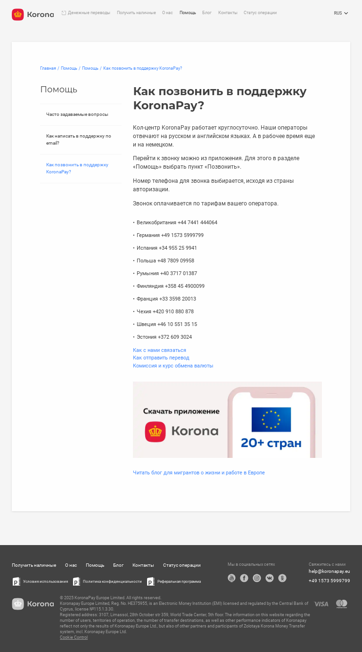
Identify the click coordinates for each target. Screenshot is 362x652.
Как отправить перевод (161, 358)
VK (269, 578)
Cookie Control (74, 637)
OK (282, 578)
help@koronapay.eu (329, 571)
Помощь (188, 12)
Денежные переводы (89, 12)
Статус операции (260, 12)
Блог (207, 12)
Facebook (244, 578)
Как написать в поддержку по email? (78, 139)
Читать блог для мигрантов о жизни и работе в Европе (199, 473)
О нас (167, 12)
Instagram (257, 578)
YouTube (232, 578)
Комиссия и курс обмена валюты (173, 366)
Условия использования (45, 581)
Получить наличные (136, 12)
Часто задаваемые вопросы (77, 114)
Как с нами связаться (159, 350)
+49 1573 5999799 (329, 581)
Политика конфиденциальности (112, 581)
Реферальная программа (179, 581)
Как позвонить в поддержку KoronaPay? (77, 168)
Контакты (228, 12)
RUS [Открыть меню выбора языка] (342, 13)
